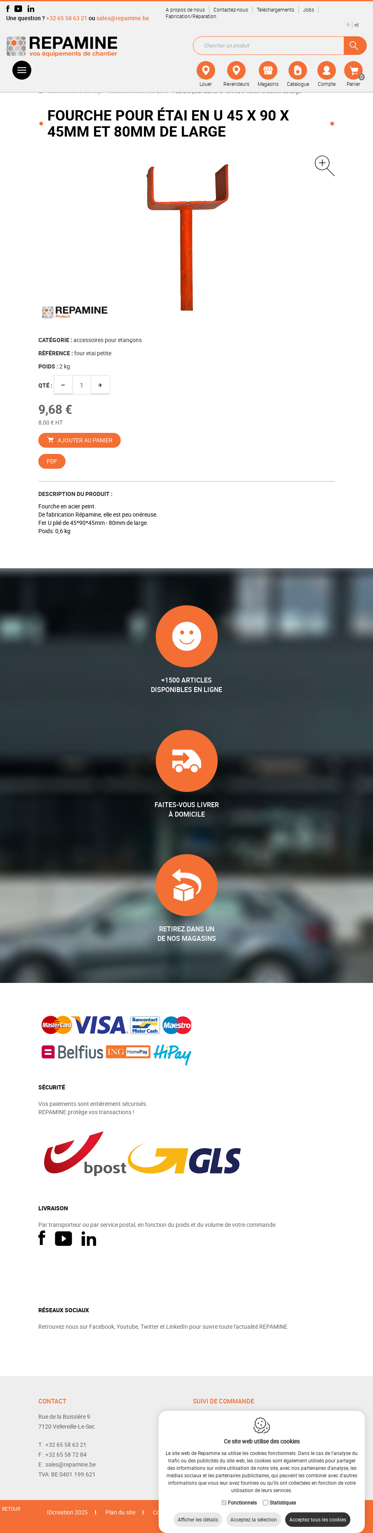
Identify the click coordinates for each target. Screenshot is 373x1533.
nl (356, 24)
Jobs (308, 9)
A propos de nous (185, 9)
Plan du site (120, 1512)
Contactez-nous (230, 9)
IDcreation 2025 (67, 1512)
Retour (11, 1508)
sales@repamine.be (122, 18)
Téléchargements (275, 9)
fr (348, 24)
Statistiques (283, 1494)
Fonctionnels (242, 1494)
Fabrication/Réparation (191, 16)
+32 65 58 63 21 (66, 18)
